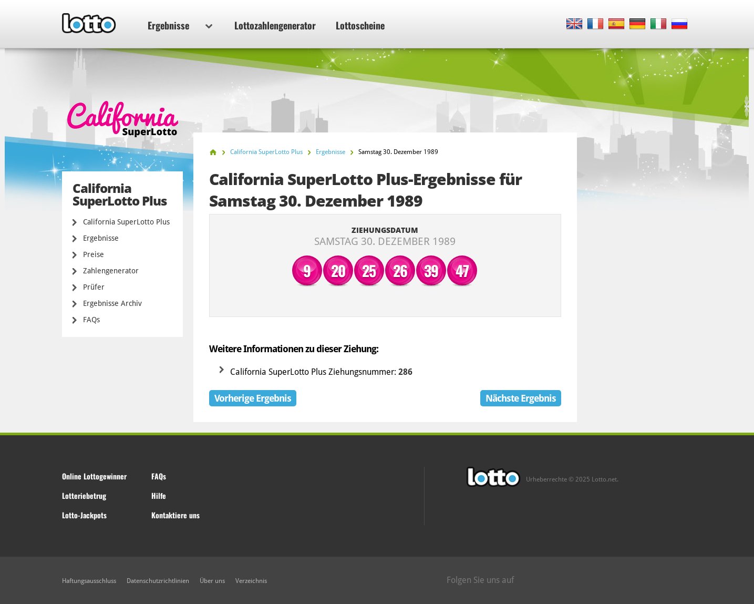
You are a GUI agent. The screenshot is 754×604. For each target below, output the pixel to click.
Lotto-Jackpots (84, 514)
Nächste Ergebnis (521, 398)
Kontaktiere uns (175, 514)
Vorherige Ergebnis (252, 398)
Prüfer (94, 287)
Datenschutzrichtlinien (158, 581)
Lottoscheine (360, 25)
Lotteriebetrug (84, 495)
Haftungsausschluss (89, 581)
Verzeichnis (251, 581)
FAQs (91, 319)
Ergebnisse (180, 25)
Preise (93, 254)
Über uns (212, 581)
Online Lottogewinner (94, 476)
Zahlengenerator (111, 271)
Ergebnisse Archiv (112, 303)
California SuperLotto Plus (126, 222)
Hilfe (158, 495)
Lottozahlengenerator (275, 25)
